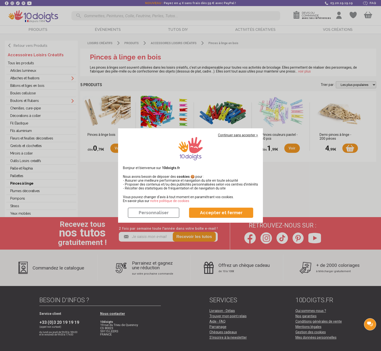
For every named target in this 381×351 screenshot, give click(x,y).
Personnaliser (154, 212)
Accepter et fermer (221, 212)
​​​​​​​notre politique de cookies (169, 201)
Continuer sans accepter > (238, 135)
